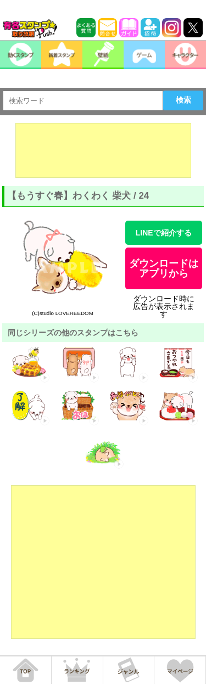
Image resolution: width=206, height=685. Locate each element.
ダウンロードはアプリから (163, 268)
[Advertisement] (103, 150)
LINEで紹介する (164, 232)
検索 (183, 100)
